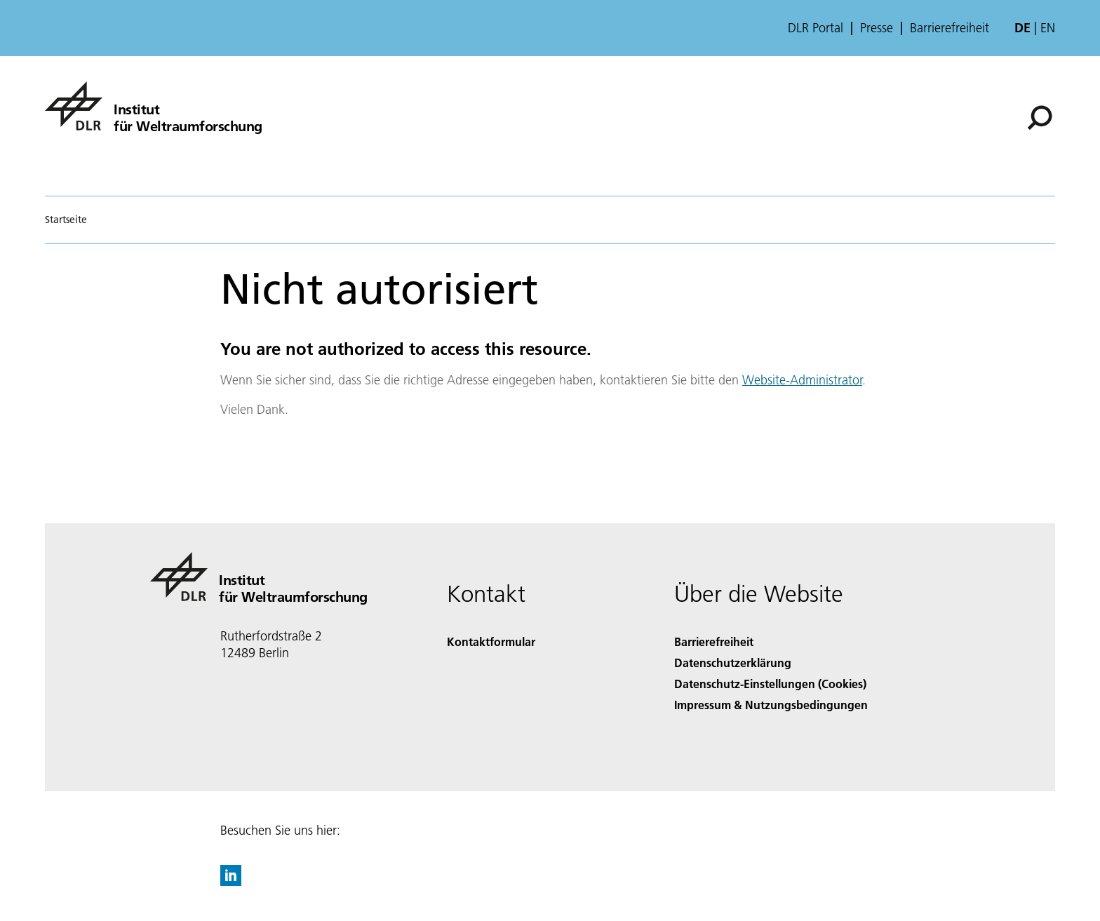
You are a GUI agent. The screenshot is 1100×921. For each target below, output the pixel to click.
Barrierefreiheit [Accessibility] (713, 641)
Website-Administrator (802, 380)
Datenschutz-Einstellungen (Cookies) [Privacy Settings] (770, 683)
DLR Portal (815, 28)
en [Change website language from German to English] (1047, 28)
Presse (876, 28)
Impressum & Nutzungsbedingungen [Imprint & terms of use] (771, 704)
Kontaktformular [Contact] (491, 641)
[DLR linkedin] (230, 881)
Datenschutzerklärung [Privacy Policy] (732, 662)
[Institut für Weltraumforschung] (153, 105)
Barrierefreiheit (949, 28)
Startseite (66, 219)
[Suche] (1039, 117)
